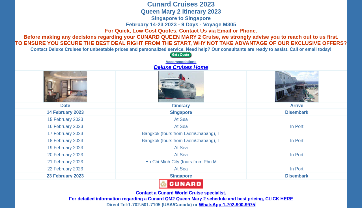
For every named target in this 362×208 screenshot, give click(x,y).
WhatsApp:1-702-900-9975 (227, 204)
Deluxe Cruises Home (181, 67)
